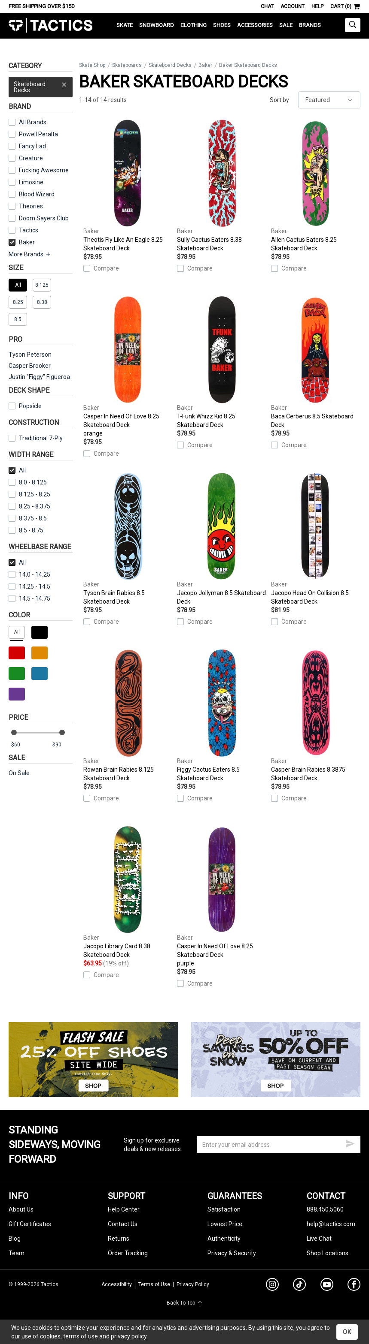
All (17, 470)
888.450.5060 (325, 1209)
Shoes (222, 25)
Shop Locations (327, 1253)
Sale (286, 25)
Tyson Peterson (30, 354)
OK (347, 1332)
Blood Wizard (37, 194)
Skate (124, 25)
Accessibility (116, 1284)
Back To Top (184, 1303)
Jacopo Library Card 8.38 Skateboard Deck (128, 892)
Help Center (124, 1209)
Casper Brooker (30, 365)
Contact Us (122, 1224)
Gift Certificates (30, 1224)
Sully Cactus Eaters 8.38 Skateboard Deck (221, 186)
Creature (31, 158)
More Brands (30, 254)
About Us (21, 1209)
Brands (310, 25)
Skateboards (127, 65)
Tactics (50, 25)
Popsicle (30, 406)
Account (293, 6)
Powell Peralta (38, 134)
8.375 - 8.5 (28, 518)
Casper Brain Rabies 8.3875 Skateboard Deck (315, 715)
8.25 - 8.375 (29, 506)
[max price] (62, 745)
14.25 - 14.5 (29, 586)
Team (16, 1253)
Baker (22, 242)
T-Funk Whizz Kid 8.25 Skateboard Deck (221, 362)
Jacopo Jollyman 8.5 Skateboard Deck (221, 539)
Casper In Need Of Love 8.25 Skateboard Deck (128, 367)
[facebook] (354, 1286)
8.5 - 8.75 (26, 530)
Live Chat (319, 1238)
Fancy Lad (32, 146)
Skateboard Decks (40, 85)
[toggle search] (352, 25)
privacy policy (128, 1336)
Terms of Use (154, 1284)
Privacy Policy (193, 1284)
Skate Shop (92, 65)
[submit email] (350, 1142)
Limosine (31, 182)
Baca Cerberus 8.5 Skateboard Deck (315, 362)
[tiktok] (299, 1286)
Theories (31, 206)
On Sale (19, 773)
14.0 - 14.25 (29, 574)
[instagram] (272, 1286)
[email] (278, 1144)
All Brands (32, 122)
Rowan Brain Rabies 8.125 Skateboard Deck (128, 715)
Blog (15, 1238)
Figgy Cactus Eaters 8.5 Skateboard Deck (221, 715)
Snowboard (156, 25)
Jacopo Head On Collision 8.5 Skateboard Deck (315, 539)
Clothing (193, 25)
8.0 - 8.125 (28, 482)
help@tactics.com (331, 1224)
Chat (267, 6)
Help (317, 6)
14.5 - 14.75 (29, 598)
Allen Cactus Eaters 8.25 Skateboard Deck (315, 186)
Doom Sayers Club (44, 218)
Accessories (255, 25)
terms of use (80, 1336)
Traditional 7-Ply (41, 438)
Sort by (279, 99)
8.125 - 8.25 (29, 494)
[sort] (329, 99)
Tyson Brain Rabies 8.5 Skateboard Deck (128, 539)
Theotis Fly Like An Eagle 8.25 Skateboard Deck (128, 186)
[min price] (21, 745)
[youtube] (326, 1286)
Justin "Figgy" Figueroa (39, 376)
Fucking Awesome (44, 170)
